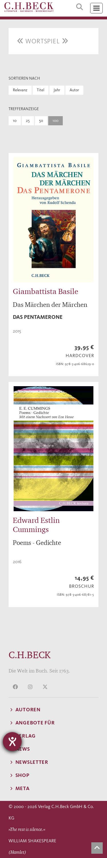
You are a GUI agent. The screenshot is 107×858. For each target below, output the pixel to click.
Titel (40, 90)
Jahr (57, 90)
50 (41, 120)
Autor (74, 90)
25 (28, 120)
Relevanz (20, 90)
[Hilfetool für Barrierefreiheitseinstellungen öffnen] (12, 741)
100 (55, 120)
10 (15, 120)
